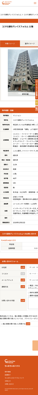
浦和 (26, 129)
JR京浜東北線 (18, 129)
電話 (31, 285)
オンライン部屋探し (36, 90)
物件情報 (8, 372)
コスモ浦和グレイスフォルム (10, 14)
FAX (36, 285)
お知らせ (8, 381)
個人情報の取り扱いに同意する (14, 324)
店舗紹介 (8, 375)
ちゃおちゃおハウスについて (14, 378)
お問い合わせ (9, 384)
